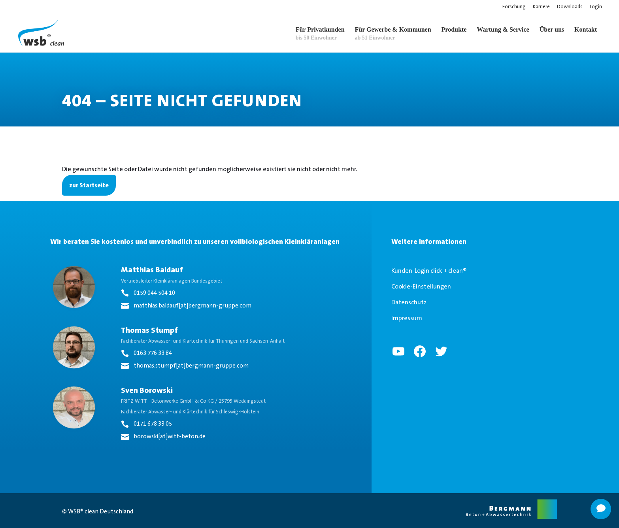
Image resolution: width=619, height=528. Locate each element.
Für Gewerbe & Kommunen (393, 33)
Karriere (541, 7)
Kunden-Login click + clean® (428, 270)
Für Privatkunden (320, 33)
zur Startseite (89, 185)
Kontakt (585, 29)
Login (596, 7)
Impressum (406, 318)
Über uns (552, 29)
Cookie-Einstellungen (421, 286)
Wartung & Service (503, 29)
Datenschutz (409, 302)
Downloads (570, 7)
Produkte (454, 29)
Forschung (514, 7)
